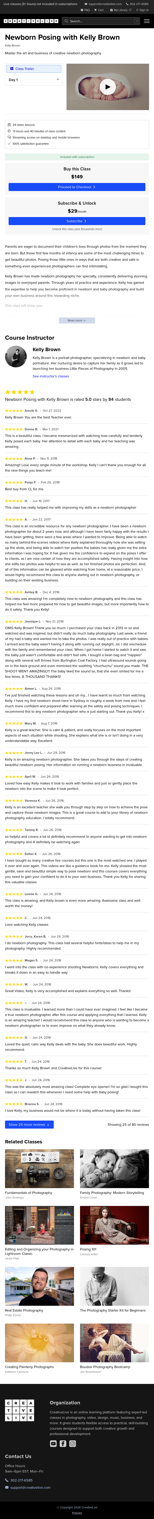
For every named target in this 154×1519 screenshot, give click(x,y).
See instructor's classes (51, 376)
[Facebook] (63, 1443)
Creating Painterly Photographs (29, 1366)
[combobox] (101, 21)
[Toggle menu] (146, 21)
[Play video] (108, 87)
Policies (77, 1513)
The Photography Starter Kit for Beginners (113, 1310)
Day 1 (13, 79)
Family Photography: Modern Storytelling (112, 1192)
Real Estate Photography (24, 1310)
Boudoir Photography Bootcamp (105, 1366)
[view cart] (99, 10)
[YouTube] (53, 1443)
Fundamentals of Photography (28, 1192)
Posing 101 (88, 1249)
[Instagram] (72, 1443)
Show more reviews (29, 1124)
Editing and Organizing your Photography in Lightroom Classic (39, 1251)
